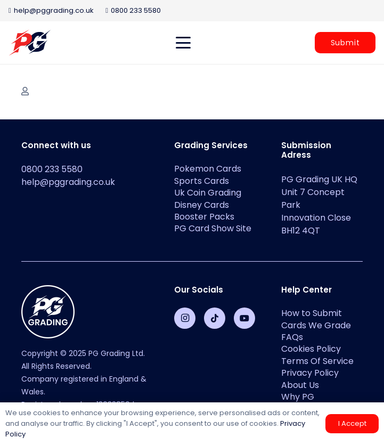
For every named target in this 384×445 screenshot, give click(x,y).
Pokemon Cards (207, 169)
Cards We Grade (316, 325)
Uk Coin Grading (207, 193)
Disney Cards (201, 205)
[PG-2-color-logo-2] (30, 42)
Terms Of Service (317, 361)
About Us (300, 385)
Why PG (297, 397)
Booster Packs (204, 217)
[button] (183, 42)
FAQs (292, 337)
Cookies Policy (311, 349)
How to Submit (311, 313)
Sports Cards (201, 181)
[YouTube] (244, 318)
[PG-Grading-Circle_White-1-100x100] (85, 311)
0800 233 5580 (52, 169)
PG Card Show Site (212, 228)
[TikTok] (214, 318)
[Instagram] (184, 318)
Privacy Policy (310, 373)
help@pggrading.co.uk (68, 182)
